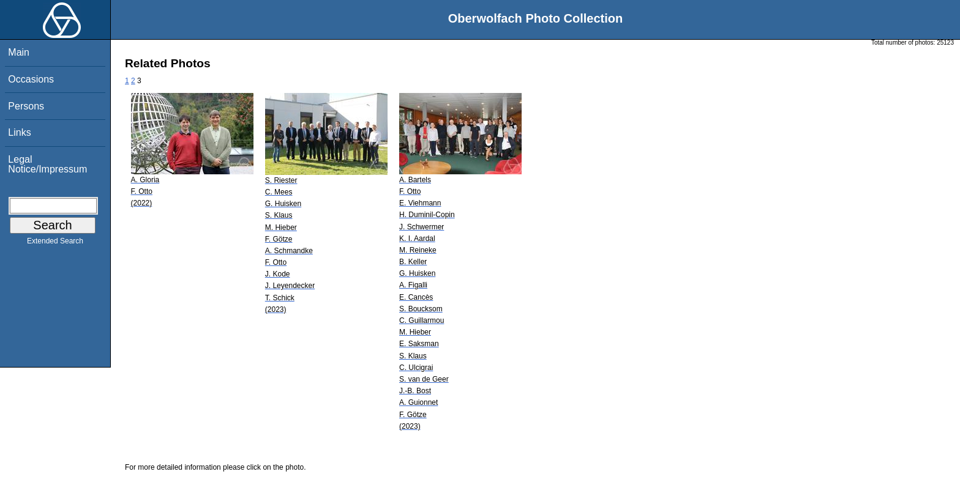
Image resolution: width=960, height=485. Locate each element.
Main (18, 52)
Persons (26, 106)
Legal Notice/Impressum (47, 164)
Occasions (31, 79)
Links (19, 132)
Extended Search (55, 243)
